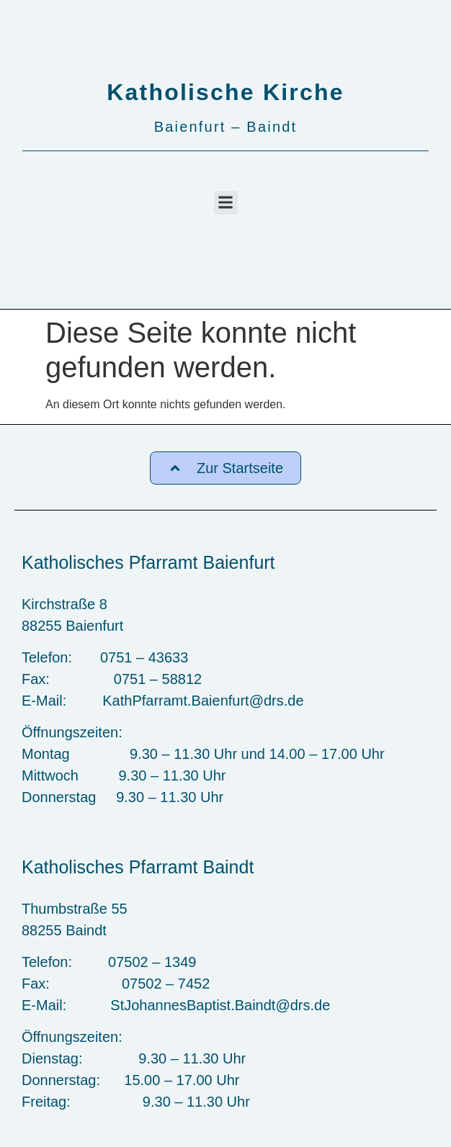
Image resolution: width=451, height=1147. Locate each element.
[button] (226, 203)
